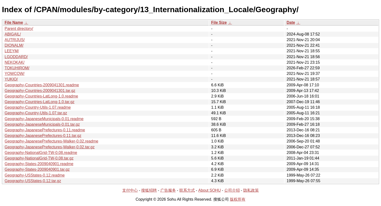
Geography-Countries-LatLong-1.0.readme (41, 96)
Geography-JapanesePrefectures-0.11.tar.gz (43, 136)
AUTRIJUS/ (15, 40)
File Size (219, 22)
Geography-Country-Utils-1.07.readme (38, 107)
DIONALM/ (14, 45)
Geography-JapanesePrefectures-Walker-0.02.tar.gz (50, 147)
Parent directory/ (19, 29)
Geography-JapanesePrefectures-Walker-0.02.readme (51, 141)
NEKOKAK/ (15, 62)
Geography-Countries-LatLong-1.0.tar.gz (39, 102)
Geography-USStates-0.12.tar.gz (33, 181)
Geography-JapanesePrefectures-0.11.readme (45, 130)
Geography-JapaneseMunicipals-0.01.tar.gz (42, 124)
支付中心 (130, 190)
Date (290, 22)
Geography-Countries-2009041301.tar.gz (40, 91)
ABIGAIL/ (13, 34)
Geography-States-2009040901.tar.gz (37, 169)
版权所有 (237, 199)
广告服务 (168, 190)
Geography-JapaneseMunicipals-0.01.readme (44, 119)
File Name (14, 22)
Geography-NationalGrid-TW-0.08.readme (41, 153)
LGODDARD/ (16, 57)
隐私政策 (251, 190)
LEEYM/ (12, 51)
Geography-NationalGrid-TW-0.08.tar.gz (39, 158)
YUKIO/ (11, 79)
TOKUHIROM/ (17, 68)
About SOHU (209, 190)
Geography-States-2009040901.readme (39, 164)
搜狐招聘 (149, 190)
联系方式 (187, 190)
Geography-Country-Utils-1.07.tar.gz (36, 113)
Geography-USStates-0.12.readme (35, 175)
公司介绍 (232, 190)
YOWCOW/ (15, 74)
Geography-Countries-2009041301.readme (42, 85)
